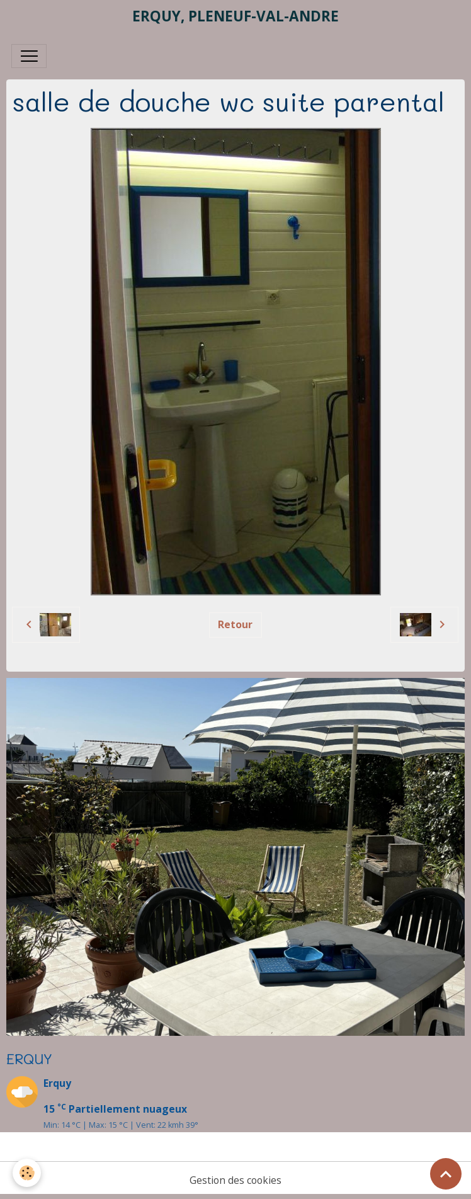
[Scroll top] (446, 1174)
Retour (235, 624)
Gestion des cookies (235, 1180)
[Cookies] (27, 1173)
